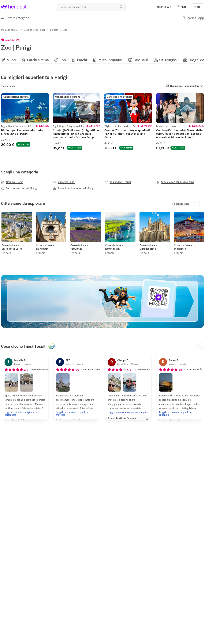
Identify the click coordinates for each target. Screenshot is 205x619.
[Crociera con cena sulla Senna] (175, 181)
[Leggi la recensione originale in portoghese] (25, 411)
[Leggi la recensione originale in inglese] (128, 410)
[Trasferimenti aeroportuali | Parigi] (73, 187)
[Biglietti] (54, 28)
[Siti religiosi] (168, 59)
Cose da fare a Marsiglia (182, 245)
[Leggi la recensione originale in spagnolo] (180, 411)
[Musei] (11, 59)
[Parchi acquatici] (110, 59)
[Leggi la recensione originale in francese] (76, 411)
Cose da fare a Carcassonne (148, 245)
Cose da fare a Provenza (79, 245)
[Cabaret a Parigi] (64, 181)
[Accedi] (197, 6)
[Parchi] (82, 59)
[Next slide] (201, 344)
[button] (181, 6)
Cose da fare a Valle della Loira (11, 245)
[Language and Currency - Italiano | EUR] (164, 6)
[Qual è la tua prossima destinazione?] (91, 7)
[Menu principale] (10, 28)
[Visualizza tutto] (180, 202)
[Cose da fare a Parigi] (34, 28)
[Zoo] (63, 59)
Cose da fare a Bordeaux (44, 245)
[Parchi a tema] (38, 59)
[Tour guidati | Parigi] (118, 181)
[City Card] (141, 59)
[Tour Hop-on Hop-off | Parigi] (19, 187)
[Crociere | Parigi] (12, 181)
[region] (102, 58)
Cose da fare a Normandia (114, 245)
